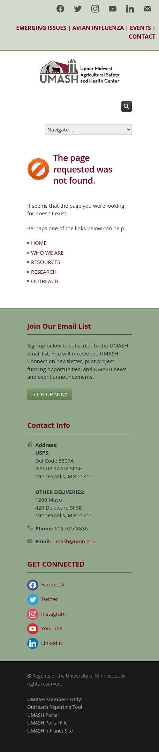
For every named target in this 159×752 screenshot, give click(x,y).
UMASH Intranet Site (50, 730)
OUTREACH (44, 281)
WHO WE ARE (47, 252)
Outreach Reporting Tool (54, 707)
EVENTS (140, 28)
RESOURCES (45, 261)
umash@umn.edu (74, 541)
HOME (39, 242)
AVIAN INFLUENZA (98, 28)
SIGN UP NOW (49, 394)
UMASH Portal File (47, 722)
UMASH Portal (43, 715)
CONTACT (142, 36)
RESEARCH (43, 271)
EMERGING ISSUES (41, 28)
